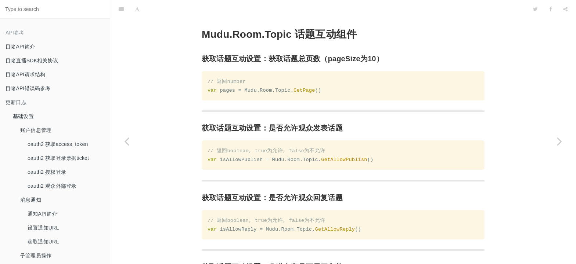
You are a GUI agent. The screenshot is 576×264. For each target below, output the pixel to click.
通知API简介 (42, 214)
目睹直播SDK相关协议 (32, 60)
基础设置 (23, 116)
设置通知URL (43, 228)
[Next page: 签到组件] (559, 141)
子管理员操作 (35, 255)
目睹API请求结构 (25, 74)
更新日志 (16, 102)
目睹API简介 (20, 47)
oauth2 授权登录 (47, 172)
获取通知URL (43, 242)
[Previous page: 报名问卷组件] (126, 141)
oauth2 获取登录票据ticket (58, 158)
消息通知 (30, 200)
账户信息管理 (35, 130)
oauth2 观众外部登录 (52, 186)
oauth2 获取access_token (58, 144)
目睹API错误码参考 (28, 88)
